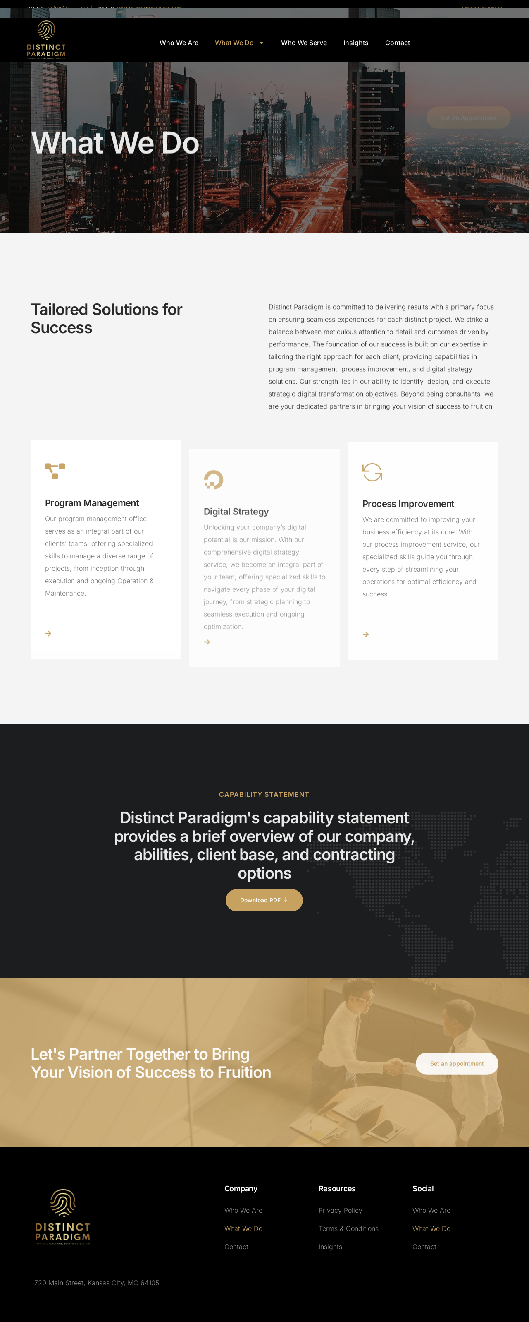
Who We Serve (304, 42)
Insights (356, 42)
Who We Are (179, 42)
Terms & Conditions (349, 1228)
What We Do (239, 42)
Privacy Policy (340, 1210)
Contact (397, 42)
